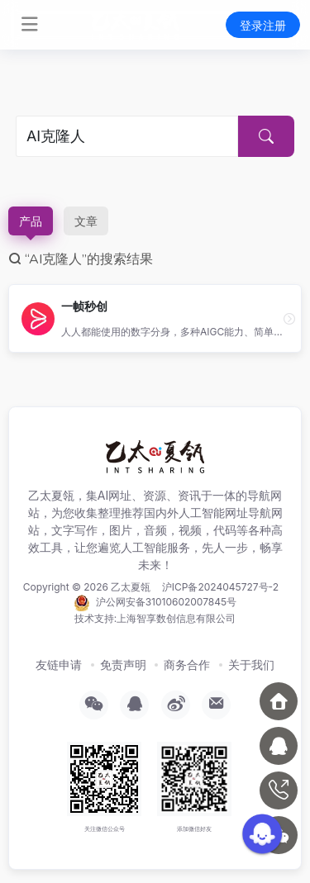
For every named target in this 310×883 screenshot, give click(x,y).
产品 (30, 221)
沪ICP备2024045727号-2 (220, 587)
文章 (86, 221)
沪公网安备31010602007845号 (155, 603)
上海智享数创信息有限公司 (176, 618)
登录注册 (263, 25)
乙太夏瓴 (130, 587)
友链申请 (59, 665)
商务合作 (187, 665)
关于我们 (251, 665)
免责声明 (123, 665)
